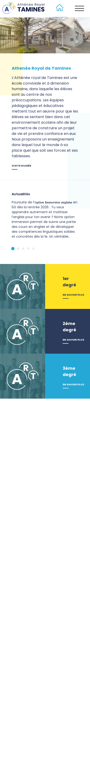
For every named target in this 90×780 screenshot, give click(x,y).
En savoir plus (73, 295)
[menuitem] (59, 8)
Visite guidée (21, 166)
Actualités (21, 194)
